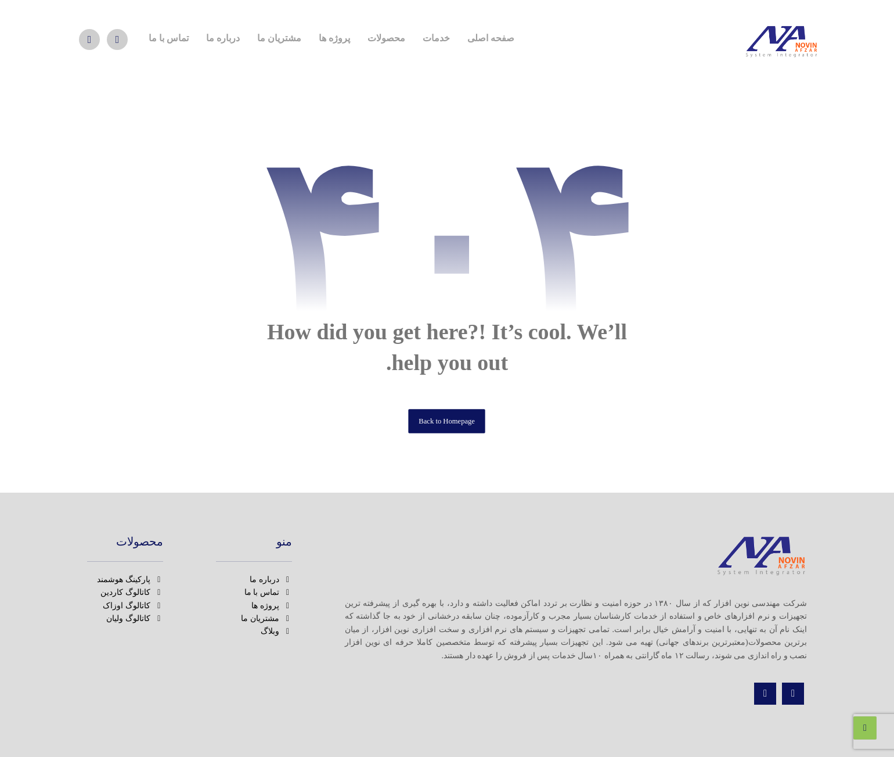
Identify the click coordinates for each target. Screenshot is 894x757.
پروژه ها (271, 605)
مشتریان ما (266, 618)
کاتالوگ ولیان (134, 618)
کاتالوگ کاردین (131, 592)
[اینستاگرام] (117, 39)
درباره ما (271, 579)
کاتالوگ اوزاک (133, 605)
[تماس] (765, 694)
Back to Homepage (447, 421)
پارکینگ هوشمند (130, 579)
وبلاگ (276, 631)
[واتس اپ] (89, 39)
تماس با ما (268, 592)
